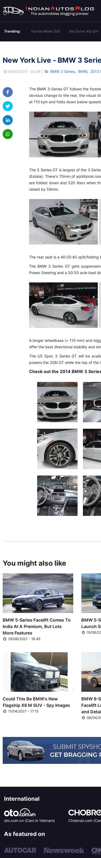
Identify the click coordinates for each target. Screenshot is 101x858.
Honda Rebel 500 (45, 31)
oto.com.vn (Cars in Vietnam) (29, 820)
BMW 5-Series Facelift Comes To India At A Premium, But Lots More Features (37, 626)
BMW (82, 71)
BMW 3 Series (62, 71)
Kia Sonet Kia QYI (83, 31)
